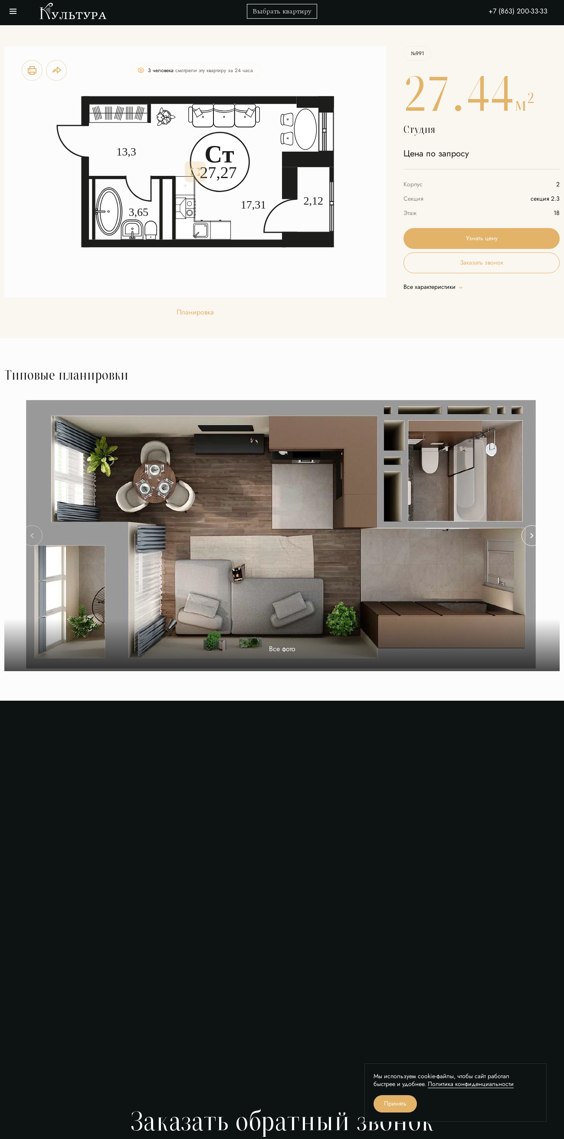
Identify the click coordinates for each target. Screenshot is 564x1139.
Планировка (195, 312)
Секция (413, 199)
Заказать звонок (481, 262)
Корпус (413, 184)
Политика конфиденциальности (471, 1084)
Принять (395, 1103)
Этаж (409, 213)
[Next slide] (531, 535)
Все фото (282, 649)
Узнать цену (482, 238)
